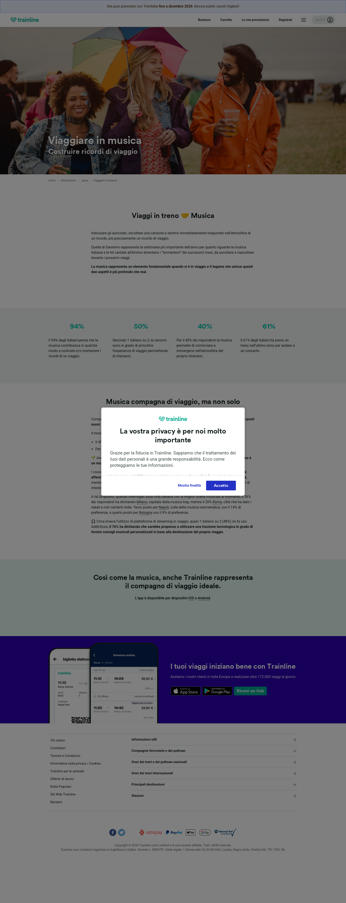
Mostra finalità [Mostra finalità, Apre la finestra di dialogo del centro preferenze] (189, 485)
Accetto (221, 486)
